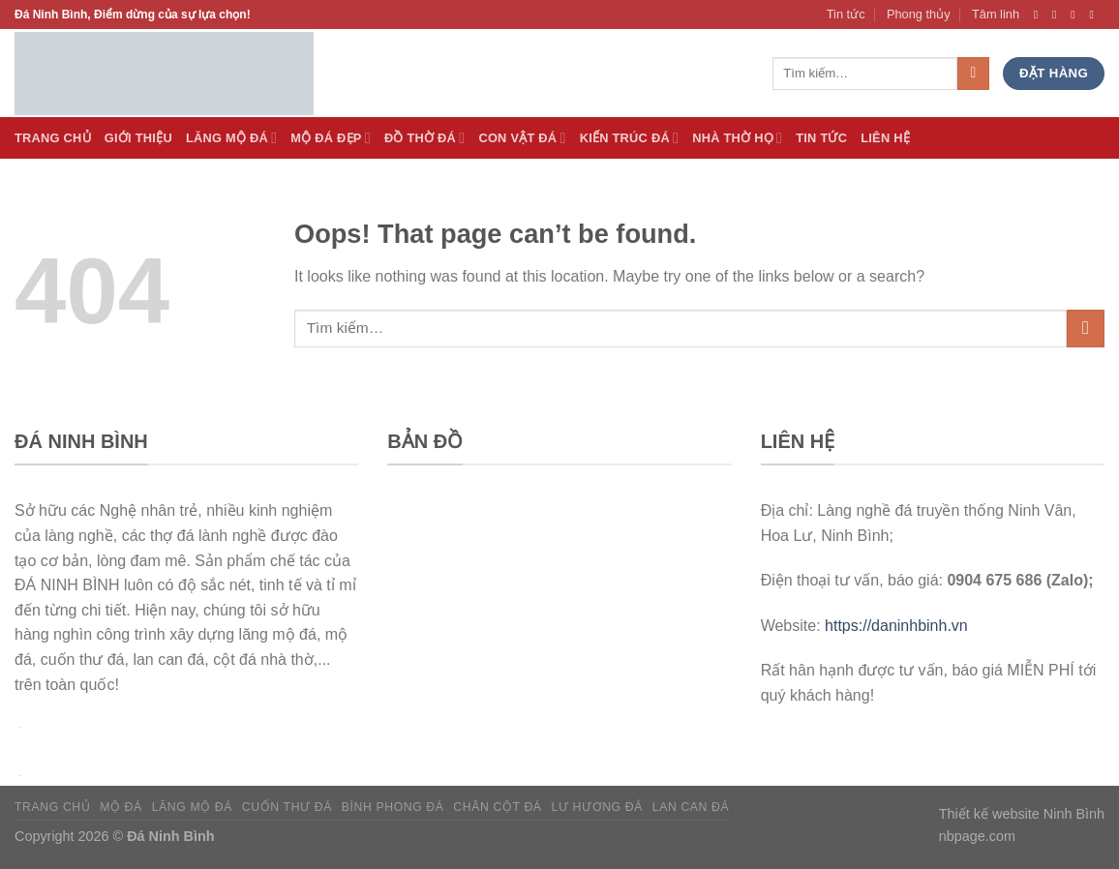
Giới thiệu (138, 138)
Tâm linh (995, 14)
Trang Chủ (53, 138)
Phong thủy (919, 14)
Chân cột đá (497, 807)
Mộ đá (121, 807)
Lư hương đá (597, 807)
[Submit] (1085, 328)
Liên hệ (885, 138)
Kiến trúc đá (630, 138)
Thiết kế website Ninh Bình (1021, 814)
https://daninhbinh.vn (896, 625)
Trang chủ (52, 807)
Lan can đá (691, 807)
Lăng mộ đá (192, 807)
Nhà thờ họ (737, 138)
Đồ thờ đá (425, 138)
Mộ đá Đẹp (330, 138)
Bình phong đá (393, 807)
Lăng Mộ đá (231, 138)
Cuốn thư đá (287, 807)
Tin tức (846, 14)
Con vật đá (521, 138)
